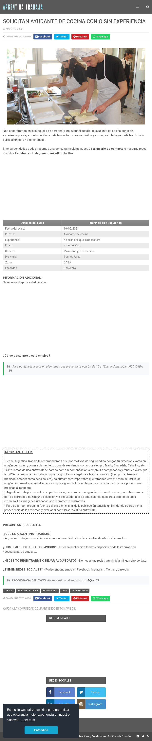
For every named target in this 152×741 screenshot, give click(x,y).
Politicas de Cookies (119, 736)
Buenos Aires (50, 591)
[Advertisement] (76, 187)
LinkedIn (54, 153)
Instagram (39, 153)
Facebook (22, 153)
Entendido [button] (41, 730)
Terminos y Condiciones (92, 736)
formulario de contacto (107, 148)
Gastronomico (79, 591)
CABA (64, 591)
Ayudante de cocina (28, 591)
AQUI (90, 580)
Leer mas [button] (28, 720)
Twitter (68, 153)
